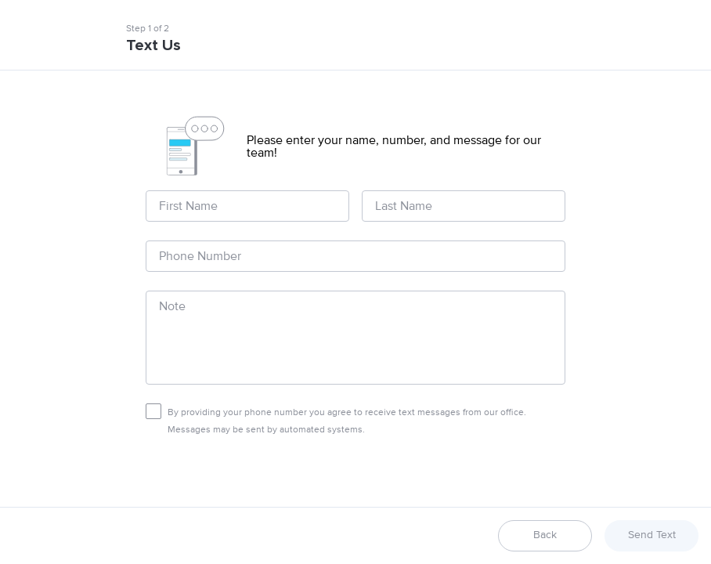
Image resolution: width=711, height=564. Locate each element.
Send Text (652, 535)
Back (545, 535)
